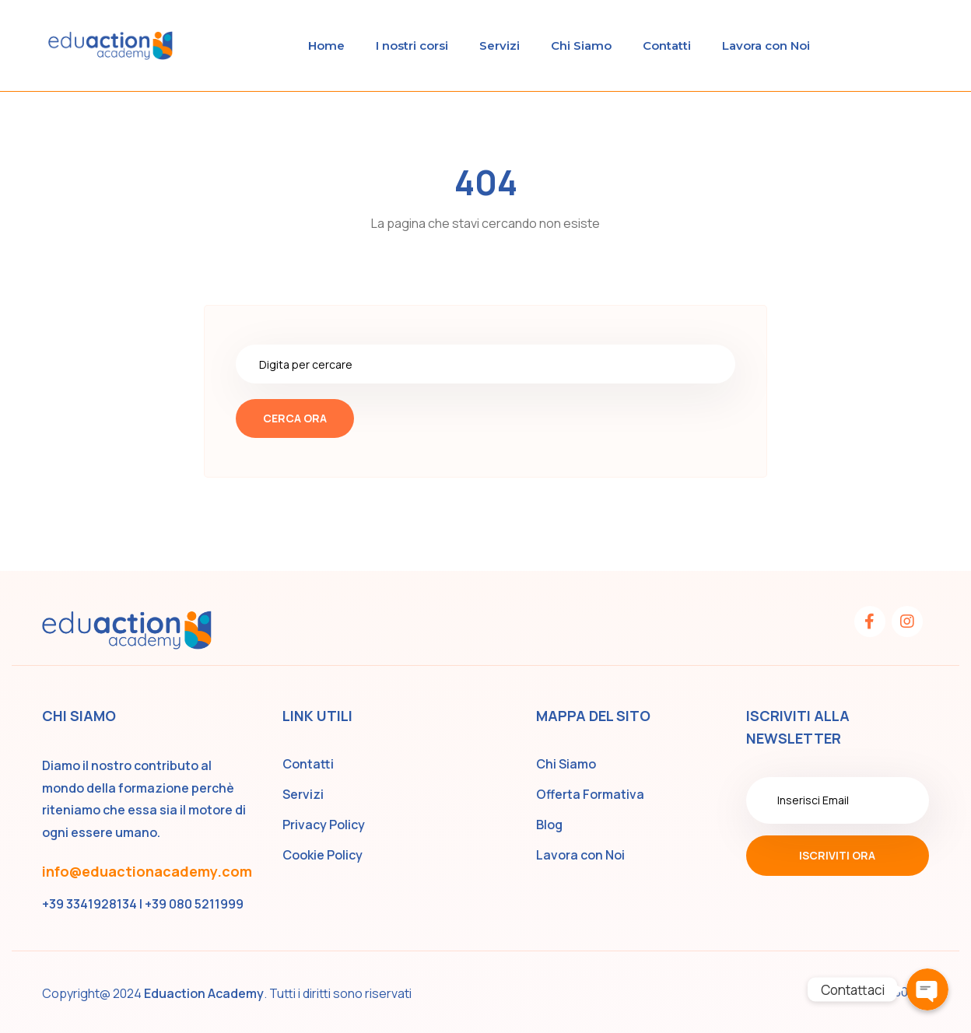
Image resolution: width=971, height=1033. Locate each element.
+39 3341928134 (89, 903)
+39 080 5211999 (194, 903)
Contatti (667, 45)
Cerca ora (295, 418)
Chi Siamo (581, 45)
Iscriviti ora (837, 855)
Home (326, 45)
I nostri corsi (412, 45)
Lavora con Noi (766, 45)
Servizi (499, 45)
